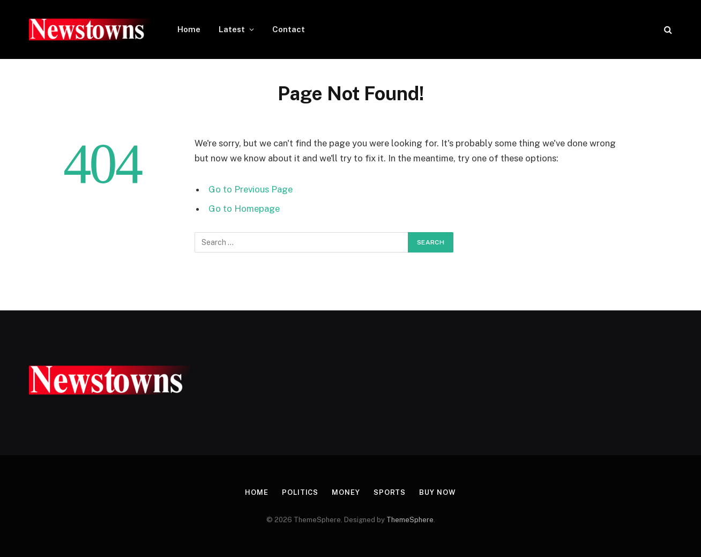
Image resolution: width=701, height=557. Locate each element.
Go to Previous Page (250, 189)
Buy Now (437, 492)
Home (188, 29)
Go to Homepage (244, 208)
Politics (300, 492)
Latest (232, 29)
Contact (288, 29)
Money (346, 492)
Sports (390, 492)
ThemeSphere (410, 520)
